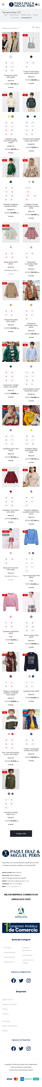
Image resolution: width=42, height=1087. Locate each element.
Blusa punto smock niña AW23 (11, 569)
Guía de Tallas (27, 956)
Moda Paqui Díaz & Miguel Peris (27, 1065)
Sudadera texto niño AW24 (11, 450)
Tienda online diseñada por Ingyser (21, 1071)
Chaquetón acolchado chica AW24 (31, 326)
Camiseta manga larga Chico (11, 814)
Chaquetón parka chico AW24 (11, 321)
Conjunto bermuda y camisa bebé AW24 (31, 73)
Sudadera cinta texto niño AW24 (11, 512)
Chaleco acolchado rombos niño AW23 (31, 750)
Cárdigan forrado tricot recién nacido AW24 (31, 207)
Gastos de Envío (9, 963)
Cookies (5, 1031)
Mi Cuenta (7, 948)
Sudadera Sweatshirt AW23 (11, 633)
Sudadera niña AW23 (31, 692)
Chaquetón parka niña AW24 (11, 77)
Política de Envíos (10, 953)
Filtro (36, 28)
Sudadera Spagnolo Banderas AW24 (10, 206)
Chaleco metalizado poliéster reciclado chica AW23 (11, 693)
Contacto (5, 1014)
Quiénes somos (7, 1000)
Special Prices (14, 15)
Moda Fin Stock (26, 15)
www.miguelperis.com (13, 887)
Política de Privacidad (9, 1026)
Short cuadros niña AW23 (31, 637)
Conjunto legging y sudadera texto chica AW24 (31, 513)
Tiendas (5, 1010)
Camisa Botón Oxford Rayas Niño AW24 (31, 391)
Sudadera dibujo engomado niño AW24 (31, 451)
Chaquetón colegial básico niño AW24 (10, 387)
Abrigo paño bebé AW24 (11, 264)
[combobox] (11, 28)
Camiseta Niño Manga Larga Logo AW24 (31, 140)
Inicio (6, 15)
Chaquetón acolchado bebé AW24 (31, 264)
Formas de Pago (9, 958)
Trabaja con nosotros (9, 1005)
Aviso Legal (6, 1022)
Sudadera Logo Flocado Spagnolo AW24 (11, 141)
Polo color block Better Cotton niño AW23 (10, 754)
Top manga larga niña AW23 (31, 577)
